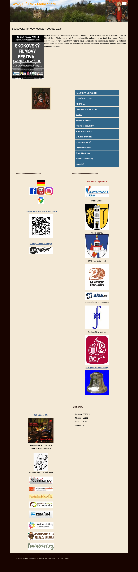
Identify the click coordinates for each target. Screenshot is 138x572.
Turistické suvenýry (84, 159)
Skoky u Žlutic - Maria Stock (34, 4)
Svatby (79, 115)
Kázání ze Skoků (83, 120)
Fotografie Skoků (83, 142)
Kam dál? (80, 164)
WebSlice (36, 558)
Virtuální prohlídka (84, 137)
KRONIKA (80, 104)
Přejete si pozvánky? (85, 126)
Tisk (42, 558)
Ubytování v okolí (83, 148)
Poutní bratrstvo (83, 153)
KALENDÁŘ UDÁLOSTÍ (86, 93)
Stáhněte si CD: (41, 415)
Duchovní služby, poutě (86, 109)
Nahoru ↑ (68, 558)
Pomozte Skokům (84, 131)
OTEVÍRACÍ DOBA (84, 98)
